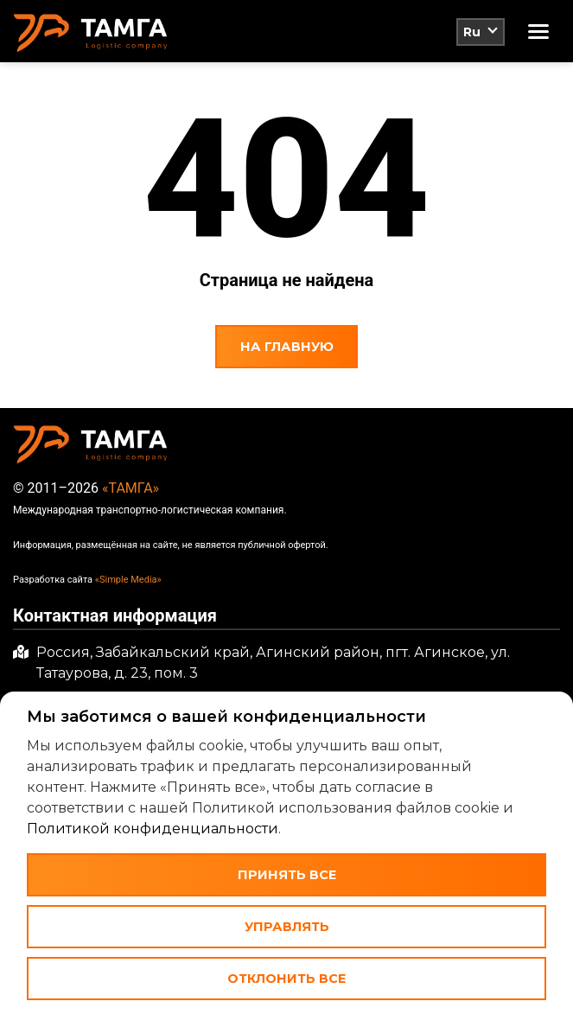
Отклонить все (286, 978)
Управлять (287, 926)
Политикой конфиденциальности (152, 828)
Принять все (287, 875)
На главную (287, 346)
